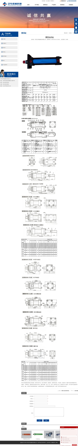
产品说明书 (5, 64)
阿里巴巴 (63, 1)
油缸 (4, 60)
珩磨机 (4, 39)
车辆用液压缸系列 (26, 436)
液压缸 (70, 33)
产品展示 (54, 4)
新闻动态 (45, 4)
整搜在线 (53, 444)
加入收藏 (48, 0)
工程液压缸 (38, 436)
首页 (28, 4)
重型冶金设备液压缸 (65, 390)
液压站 (4, 47)
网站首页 (66, 33)
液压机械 (76, 390)
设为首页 (43, 0)
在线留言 (71, 4)
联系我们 (52, 0)
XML (57, 444)
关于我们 (37, 4)
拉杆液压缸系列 (49, 436)
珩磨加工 (4, 43)
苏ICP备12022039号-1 (42, 444)
